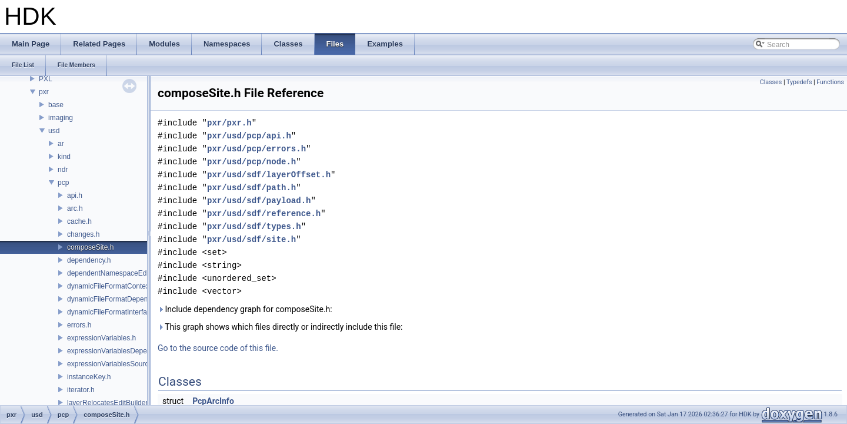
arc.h (75, 208)
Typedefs (799, 82)
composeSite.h (90, 247)
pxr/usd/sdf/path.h (251, 187)
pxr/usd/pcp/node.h (251, 161)
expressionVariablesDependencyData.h (129, 351)
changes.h (83, 234)
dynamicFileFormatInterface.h (114, 312)
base (56, 105)
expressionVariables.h (101, 338)
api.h (74, 195)
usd (53, 131)
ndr (63, 169)
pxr (44, 92)
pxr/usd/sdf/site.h (251, 239)
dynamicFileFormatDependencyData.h (127, 299)
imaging (60, 118)
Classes (771, 82)
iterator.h (81, 390)
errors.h (79, 325)
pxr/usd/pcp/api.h (249, 135)
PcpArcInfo (213, 401)
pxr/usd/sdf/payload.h (259, 200)
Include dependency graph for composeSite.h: (245, 309)
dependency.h (89, 260)
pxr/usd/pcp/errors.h (256, 148)
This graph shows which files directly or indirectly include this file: (280, 327)
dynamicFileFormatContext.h (112, 286)
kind (64, 157)
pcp (63, 182)
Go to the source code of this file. (218, 348)
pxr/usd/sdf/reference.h (264, 213)
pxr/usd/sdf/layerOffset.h (269, 174)
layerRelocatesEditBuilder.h (110, 403)
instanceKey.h (89, 377)
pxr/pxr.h (229, 122)
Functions (830, 82)
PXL (45, 79)
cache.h (79, 221)
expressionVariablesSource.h (112, 364)
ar (61, 144)
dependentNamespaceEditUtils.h (118, 273)
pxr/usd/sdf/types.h (254, 226)
